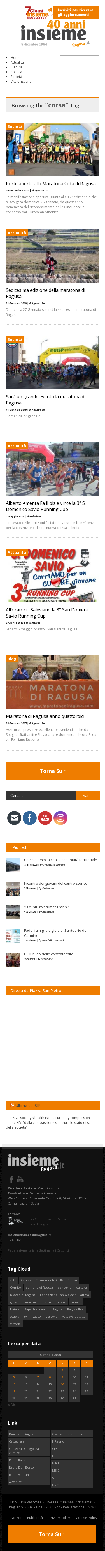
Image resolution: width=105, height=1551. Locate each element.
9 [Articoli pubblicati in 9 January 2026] (62, 1377)
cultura (81, 1287)
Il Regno (58, 1441)
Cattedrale (17, 1441)
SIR (54, 1478)
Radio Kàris (17, 1460)
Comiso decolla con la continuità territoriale (60, 859)
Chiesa (72, 1280)
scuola (14, 1316)
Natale (15, 1309)
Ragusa (57, 1309)
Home (15, 57)
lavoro (46, 1302)
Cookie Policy (86, 1517)
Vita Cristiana (21, 81)
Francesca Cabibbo (54, 864)
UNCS (56, 1485)
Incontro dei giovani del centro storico (55, 883)
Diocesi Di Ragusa (21, 1434)
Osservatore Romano (67, 1434)
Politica (16, 72)
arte (13, 1280)
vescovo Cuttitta (73, 1316)
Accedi (16, 1517)
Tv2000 (36, 1316)
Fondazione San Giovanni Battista (64, 1295)
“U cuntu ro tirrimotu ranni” (46, 906)
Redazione (48, 888)
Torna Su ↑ (53, 771)
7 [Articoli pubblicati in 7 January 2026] (38, 1377)
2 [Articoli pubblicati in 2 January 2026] (62, 1370)
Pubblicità (35, 1517)
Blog (12, 659)
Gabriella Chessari (53, 940)
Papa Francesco (36, 1309)
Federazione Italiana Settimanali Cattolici (38, 1250)
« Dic (12, 1404)
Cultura (16, 67)
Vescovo (51, 1316)
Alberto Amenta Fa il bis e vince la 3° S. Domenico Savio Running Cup (46, 506)
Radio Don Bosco (21, 1467)
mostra (61, 1302)
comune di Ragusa (39, 1287)
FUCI (55, 1463)
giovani (15, 1302)
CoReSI (90, 1507)
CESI (55, 1448)
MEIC (55, 1470)
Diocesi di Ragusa (22, 1295)
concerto (64, 1287)
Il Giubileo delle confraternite (48, 953)
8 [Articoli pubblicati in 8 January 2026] (50, 1377)
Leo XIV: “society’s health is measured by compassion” (48, 1117)
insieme (31, 1302)
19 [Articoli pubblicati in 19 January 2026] (14, 1391)
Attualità (17, 62)
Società (16, 76)
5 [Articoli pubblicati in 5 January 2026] (14, 1377)
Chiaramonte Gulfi (49, 1280)
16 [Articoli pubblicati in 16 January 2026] (62, 1384)
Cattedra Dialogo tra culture (24, 1450)
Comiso (15, 1287)
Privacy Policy (59, 1517)
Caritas (26, 1280)
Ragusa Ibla (75, 1309)
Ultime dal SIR (28, 1105)
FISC (55, 1456)
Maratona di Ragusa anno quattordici (45, 716)
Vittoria (15, 1324)
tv (25, 1316)
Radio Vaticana (20, 1475)
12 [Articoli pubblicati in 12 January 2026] (14, 1384)
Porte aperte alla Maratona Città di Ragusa (51, 184)
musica (76, 1302)
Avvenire (15, 1482)
